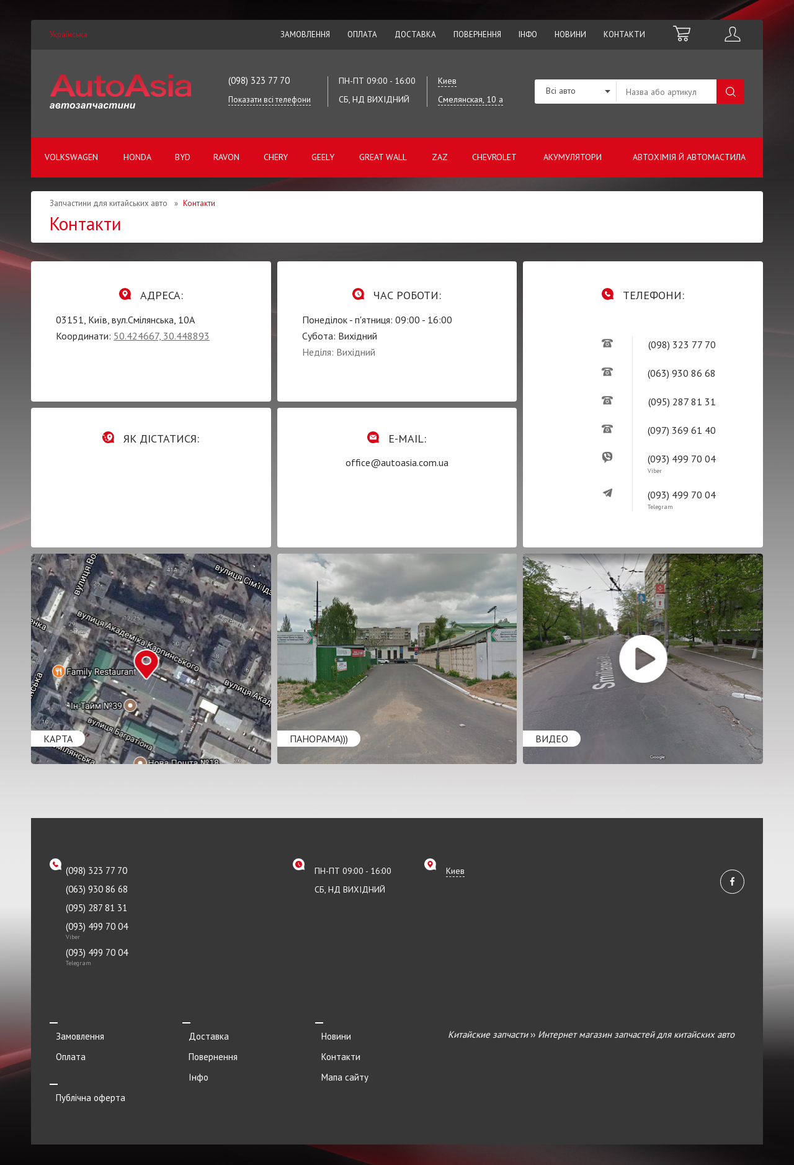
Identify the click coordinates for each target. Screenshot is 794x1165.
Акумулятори (572, 157)
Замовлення (305, 34)
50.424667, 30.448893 (162, 336)
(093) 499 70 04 (682, 458)
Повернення (477, 34)
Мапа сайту (338, 1068)
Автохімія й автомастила (689, 157)
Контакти (624, 34)
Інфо (528, 34)
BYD (182, 157)
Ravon (226, 157)
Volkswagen (71, 157)
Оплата (362, 34)
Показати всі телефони (269, 99)
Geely (322, 157)
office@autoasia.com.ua (397, 462)
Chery (276, 157)
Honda (137, 157)
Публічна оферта (84, 1085)
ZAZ (440, 157)
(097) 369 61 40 (682, 430)
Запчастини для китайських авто (108, 203)
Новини (570, 34)
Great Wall (383, 157)
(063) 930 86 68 (682, 373)
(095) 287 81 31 (682, 401)
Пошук (730, 91)
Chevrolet (494, 157)
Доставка (415, 34)
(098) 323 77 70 (259, 80)
